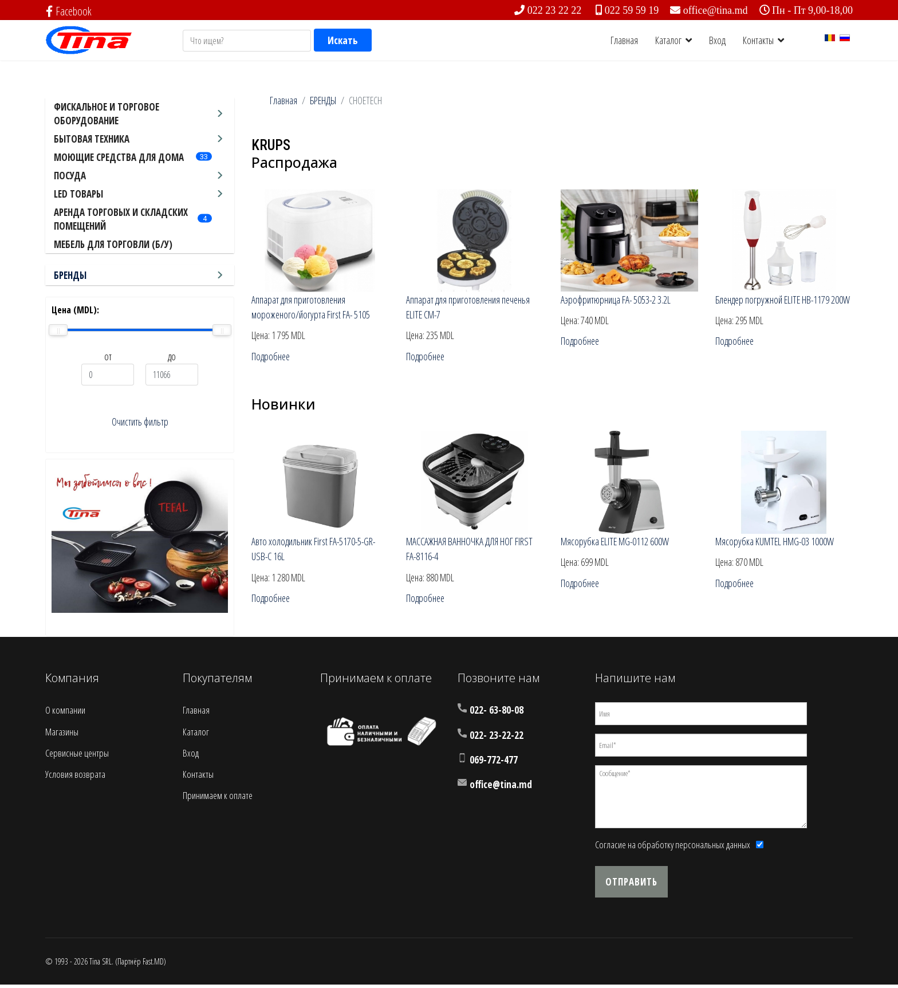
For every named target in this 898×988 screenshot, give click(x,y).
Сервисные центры (77, 756)
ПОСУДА (70, 175)
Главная (624, 40)
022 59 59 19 (632, 10)
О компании (65, 714)
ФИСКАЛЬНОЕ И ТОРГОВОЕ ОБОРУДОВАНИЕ (106, 113)
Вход (717, 40)
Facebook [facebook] (69, 11)
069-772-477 (494, 763)
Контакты (758, 40)
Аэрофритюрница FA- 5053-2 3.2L (616, 300)
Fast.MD (153, 964)
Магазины (61, 735)
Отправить (631, 885)
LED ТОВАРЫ (78, 193)
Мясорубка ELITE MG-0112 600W (616, 543)
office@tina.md (715, 10)
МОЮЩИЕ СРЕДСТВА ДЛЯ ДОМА (119, 157)
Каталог (668, 40)
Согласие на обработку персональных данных (672, 848)
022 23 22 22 (554, 10)
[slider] (58, 330)
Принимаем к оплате (218, 798)
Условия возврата (75, 777)
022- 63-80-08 (496, 714)
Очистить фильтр (139, 422)
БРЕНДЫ (70, 275)
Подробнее (271, 358)
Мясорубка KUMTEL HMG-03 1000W (776, 543)
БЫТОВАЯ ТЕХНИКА (91, 138)
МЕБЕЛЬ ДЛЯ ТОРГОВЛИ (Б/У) (113, 244)
